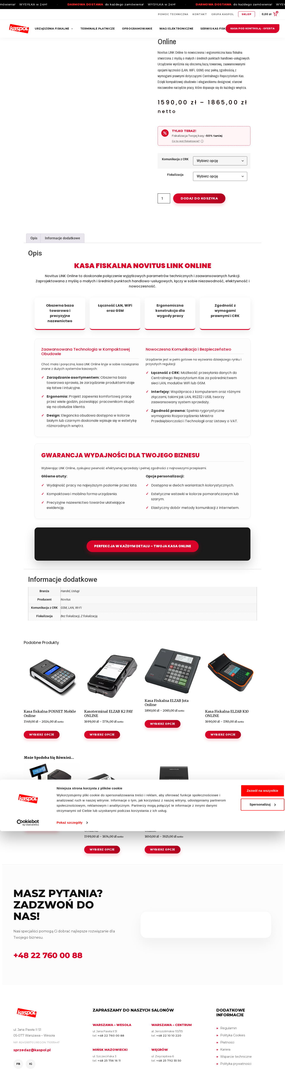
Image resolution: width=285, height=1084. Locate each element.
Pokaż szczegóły (69, 1075)
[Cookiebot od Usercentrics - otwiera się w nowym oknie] (28, 1075)
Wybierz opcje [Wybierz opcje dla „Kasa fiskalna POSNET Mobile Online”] (41, 734)
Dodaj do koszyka (199, 198)
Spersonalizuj (249, 1052)
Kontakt (200, 14)
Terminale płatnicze (97, 28)
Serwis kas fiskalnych (219, 28)
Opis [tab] (33, 238)
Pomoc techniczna (173, 14)
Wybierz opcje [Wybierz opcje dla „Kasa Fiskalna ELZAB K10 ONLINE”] (223, 734)
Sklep (247, 14)
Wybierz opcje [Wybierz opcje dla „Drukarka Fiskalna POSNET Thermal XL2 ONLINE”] (41, 827)
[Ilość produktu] (164, 198)
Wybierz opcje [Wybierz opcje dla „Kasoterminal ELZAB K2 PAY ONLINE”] (102, 734)
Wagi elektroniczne (176, 28)
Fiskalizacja (175, 174)
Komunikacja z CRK (175, 159)
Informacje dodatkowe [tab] (62, 238)
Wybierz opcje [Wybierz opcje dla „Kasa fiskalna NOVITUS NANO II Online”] (162, 849)
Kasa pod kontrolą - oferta (252, 28)
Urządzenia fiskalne (54, 28)
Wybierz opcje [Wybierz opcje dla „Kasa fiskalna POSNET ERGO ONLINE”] (102, 849)
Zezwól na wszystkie (249, 1038)
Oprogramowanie (137, 28)
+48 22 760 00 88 (47, 955)
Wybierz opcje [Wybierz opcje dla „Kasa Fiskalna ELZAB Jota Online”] (162, 723)
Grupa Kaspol (222, 14)
